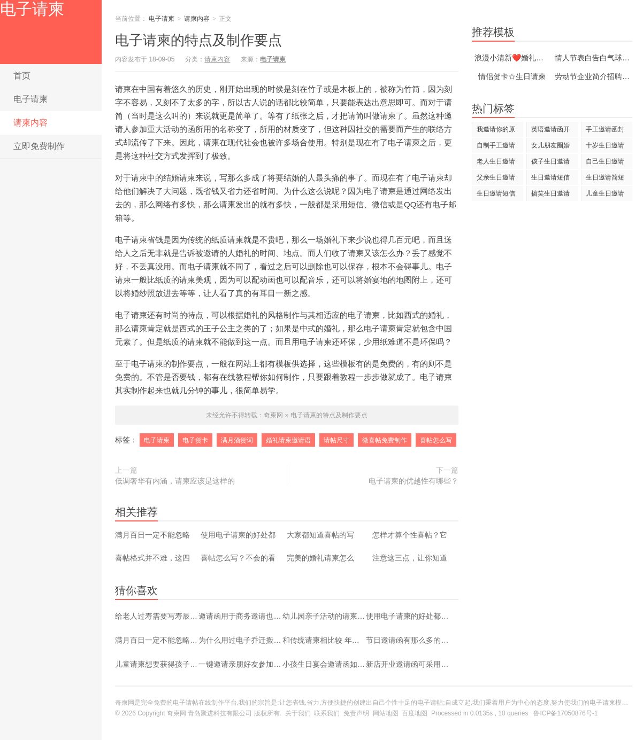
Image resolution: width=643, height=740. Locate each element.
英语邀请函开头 (550, 131)
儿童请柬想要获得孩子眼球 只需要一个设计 (156, 664)
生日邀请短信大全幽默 (496, 195)
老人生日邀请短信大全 (496, 163)
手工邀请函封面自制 (605, 131)
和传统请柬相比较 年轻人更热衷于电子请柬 (324, 640)
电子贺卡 (195, 440)
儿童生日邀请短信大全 (605, 195)
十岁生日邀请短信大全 (605, 147)
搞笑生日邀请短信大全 (550, 195)
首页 (21, 75)
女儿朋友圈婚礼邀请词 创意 (551, 147)
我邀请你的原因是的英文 (496, 131)
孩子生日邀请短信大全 (550, 163)
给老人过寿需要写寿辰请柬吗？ (156, 616)
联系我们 (327, 713)
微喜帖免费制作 (384, 440)
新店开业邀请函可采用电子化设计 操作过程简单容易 (407, 664)
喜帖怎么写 (436, 440)
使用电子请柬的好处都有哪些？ (407, 616)
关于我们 (298, 713)
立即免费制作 (39, 146)
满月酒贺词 (237, 440)
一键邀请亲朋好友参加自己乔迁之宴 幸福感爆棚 (240, 664)
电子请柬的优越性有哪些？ (413, 481)
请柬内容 (30, 122)
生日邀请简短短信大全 (605, 179)
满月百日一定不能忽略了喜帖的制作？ (156, 640)
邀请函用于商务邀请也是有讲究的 (240, 616)
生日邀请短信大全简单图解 (550, 179)
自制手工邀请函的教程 (496, 147)
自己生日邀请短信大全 (605, 163)
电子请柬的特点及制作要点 (329, 415)
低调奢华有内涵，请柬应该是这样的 (175, 481)
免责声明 (356, 713)
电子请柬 (32, 9)
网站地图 (386, 713)
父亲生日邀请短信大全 (496, 179)
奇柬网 (176, 713)
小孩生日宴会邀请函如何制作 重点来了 (324, 664)
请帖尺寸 (336, 440)
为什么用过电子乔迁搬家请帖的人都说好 (240, 640)
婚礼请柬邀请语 (288, 440)
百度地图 (414, 713)
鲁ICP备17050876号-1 (565, 713)
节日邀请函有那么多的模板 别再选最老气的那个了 (407, 640)
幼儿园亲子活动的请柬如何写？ (324, 616)
